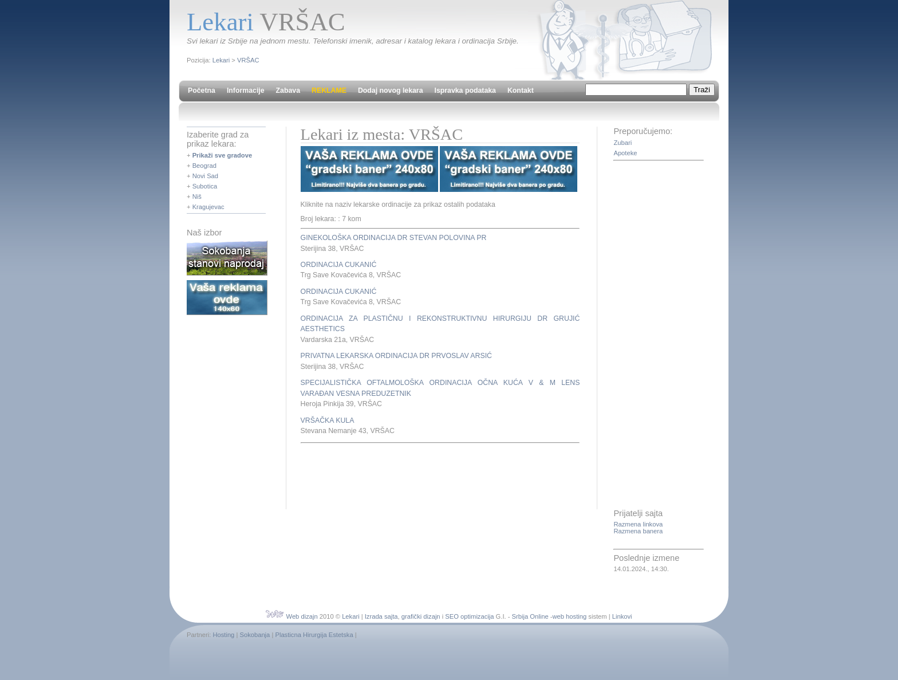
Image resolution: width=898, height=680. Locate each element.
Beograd (204, 165)
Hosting (223, 634)
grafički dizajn (420, 616)
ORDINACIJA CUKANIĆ (339, 265)
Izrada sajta (381, 616)
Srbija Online (530, 616)
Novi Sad (205, 175)
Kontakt (520, 91)
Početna (201, 91)
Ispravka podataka (465, 91)
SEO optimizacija (469, 616)
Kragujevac (208, 206)
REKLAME (329, 91)
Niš (197, 196)
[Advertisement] (435, 474)
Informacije (246, 91)
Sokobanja (254, 634)
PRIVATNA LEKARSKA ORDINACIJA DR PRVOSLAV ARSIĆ (396, 356)
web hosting (569, 616)
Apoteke (625, 153)
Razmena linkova (638, 524)
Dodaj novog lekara (390, 91)
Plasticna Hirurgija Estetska (314, 634)
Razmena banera (638, 531)
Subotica (205, 186)
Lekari (221, 60)
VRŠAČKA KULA (328, 420)
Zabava (288, 91)
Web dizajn (302, 616)
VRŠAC (248, 60)
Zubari (622, 142)
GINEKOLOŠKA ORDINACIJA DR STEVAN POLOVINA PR (394, 238)
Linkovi (622, 616)
